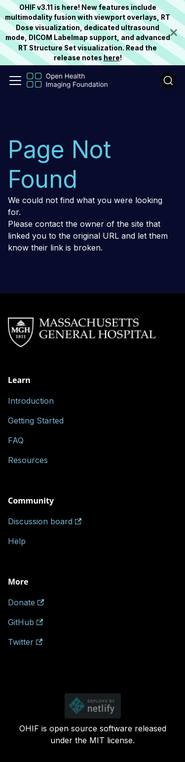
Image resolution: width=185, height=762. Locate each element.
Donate (26, 602)
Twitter (25, 642)
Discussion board (44, 521)
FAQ (16, 440)
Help (17, 541)
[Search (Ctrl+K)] (168, 80)
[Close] (177, 32)
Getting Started (36, 420)
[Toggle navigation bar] (15, 80)
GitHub (25, 622)
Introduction (31, 401)
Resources (28, 460)
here (112, 58)
